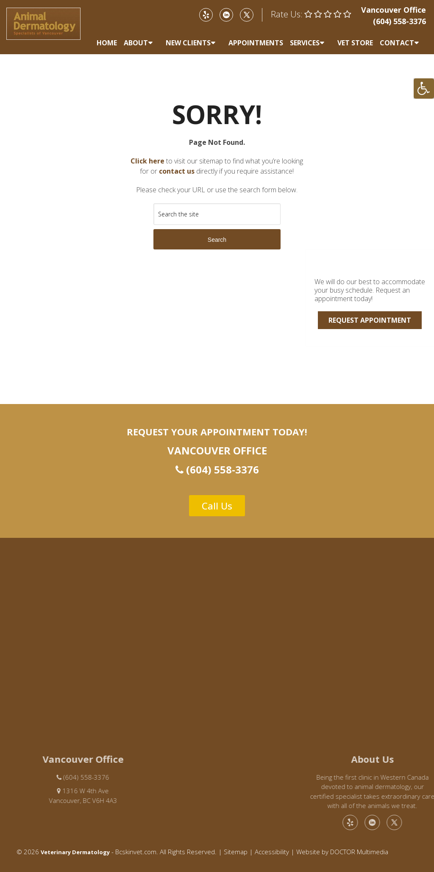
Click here (147, 161)
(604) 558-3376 (399, 21)
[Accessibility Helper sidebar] (424, 88)
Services (305, 42)
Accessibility (272, 851)
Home (107, 42)
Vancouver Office (393, 10)
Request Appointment (369, 320)
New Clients (188, 42)
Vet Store (355, 42)
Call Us (217, 505)
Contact (397, 42)
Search (217, 239)
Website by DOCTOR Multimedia (342, 851)
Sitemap (236, 851)
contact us (177, 171)
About (136, 42)
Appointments (255, 42)
